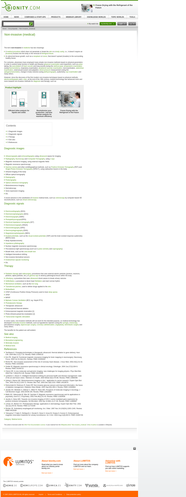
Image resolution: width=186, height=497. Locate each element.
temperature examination (73, 66)
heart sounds (28, 66)
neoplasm (37, 56)
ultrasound (43, 156)
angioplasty (59, 325)
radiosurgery (26, 274)
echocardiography (27, 156)
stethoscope (58, 66)
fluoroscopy (20, 159)
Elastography (10, 177)
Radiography (10, 159)
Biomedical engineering (14, 340)
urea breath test (30, 252)
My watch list (93, 24)
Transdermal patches (13, 287)
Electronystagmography (14, 230)
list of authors (93, 425)
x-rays (24, 79)
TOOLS (132, 17)
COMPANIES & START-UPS (35, 17)
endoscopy (73, 323)
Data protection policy (73, 494)
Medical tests (10, 346)
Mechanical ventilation (13, 284)
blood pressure (45, 70)
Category (7, 419)
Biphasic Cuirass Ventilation (15, 300)
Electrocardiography (12, 211)
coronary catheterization (45, 325)
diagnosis (36, 81)
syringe (65, 323)
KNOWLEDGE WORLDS (96, 17)
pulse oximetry (43, 249)
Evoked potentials (12, 236)
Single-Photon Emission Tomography (19, 169)
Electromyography (12, 217)
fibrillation (38, 281)
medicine (26, 48)
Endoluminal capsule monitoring (17, 260)
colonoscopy (60, 198)
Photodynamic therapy (13, 303)
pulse (80, 64)
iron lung (34, 284)
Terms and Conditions (55, 494)
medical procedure (14, 52)
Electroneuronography (13, 225)
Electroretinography (12, 228)
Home (4, 28)
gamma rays (33, 276)
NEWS (16, 17)
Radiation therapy (11, 274)
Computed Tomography (36, 159)
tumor (45, 56)
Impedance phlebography (14, 243)
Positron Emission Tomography (62, 167)
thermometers (14, 68)
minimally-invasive (19, 323)
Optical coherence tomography (16, 183)
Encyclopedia (12, 28)
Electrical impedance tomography (17, 222)
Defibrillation (10, 281)
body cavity (60, 52)
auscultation (16, 66)
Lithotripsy (9, 278)
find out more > (47, 473)
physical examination (52, 64)
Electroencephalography (14, 214)
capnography (57, 249)
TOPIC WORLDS (117, 17)
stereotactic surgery (72, 325)
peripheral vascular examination (50, 68)
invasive (9, 53)
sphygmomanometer (11, 72)
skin (50, 52)
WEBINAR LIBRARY (74, 17)
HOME (6, 17)
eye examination (72, 72)
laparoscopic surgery (28, 325)
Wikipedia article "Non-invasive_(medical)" (74, 425)
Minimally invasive (12, 343)
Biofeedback (10, 289)
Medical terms (17, 419)
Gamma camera (11, 167)
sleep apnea (52, 292)
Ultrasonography (11, 156)
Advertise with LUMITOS (112, 462)
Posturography (10, 180)
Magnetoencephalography (15, 233)
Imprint (41, 494)
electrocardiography (11, 79)
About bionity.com (51, 461)
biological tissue (47, 53)
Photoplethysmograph (13, 219)
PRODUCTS (55, 17)
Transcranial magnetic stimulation (17, 317)
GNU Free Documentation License (34, 425)
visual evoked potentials (37, 236)
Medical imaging (11, 337)
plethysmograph (49, 72)
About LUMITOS (81, 461)
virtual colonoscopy (29, 200)
